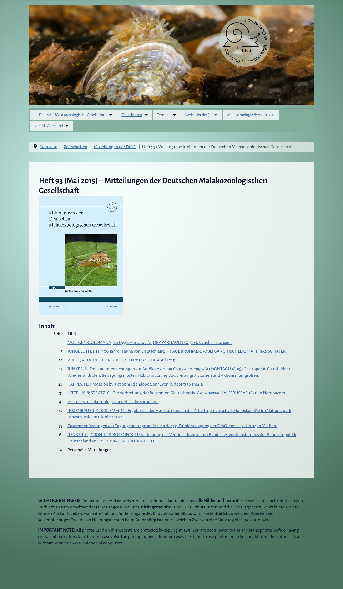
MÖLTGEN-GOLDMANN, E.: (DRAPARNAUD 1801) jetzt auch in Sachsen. (149, 342)
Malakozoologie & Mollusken (250, 115)
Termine (164, 115)
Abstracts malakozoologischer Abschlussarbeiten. (112, 401)
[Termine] (174, 115)
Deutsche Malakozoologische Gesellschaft (73, 115)
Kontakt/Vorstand (48, 126)
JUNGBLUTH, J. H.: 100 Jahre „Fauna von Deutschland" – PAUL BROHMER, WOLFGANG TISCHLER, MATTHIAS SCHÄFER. (177, 351)
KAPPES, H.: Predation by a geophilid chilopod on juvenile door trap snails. (135, 384)
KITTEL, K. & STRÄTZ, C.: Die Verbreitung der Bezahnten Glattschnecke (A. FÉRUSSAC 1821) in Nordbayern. (176, 393)
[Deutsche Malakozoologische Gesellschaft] (110, 115)
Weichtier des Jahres (201, 115)
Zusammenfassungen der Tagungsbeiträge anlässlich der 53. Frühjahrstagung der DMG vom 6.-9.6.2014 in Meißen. (172, 425)
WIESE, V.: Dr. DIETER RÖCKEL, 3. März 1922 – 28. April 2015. (121, 360)
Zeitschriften (131, 115)
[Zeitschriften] (145, 115)
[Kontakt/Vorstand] (66, 126)
